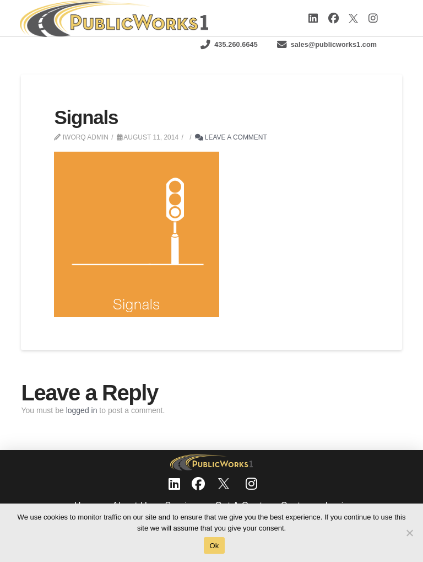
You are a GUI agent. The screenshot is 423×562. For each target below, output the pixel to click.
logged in (81, 410)
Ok (214, 546)
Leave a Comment (231, 137)
